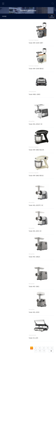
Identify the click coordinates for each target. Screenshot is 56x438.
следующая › (51, 350)
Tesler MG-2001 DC (35, 231)
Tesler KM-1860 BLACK (36, 150)
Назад (4, 16)
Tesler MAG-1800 (34, 94)
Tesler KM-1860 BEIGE (36, 175)
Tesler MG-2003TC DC (36, 205)
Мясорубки (31, 121)
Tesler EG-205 (33, 338)
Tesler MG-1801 (34, 286)
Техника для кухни (28, 10)
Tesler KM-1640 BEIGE (36, 68)
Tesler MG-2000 (34, 312)
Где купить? (52, 16)
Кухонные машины (33, 40)
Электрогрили (32, 91)
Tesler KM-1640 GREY (36, 43)
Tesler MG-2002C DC (35, 124)
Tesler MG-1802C (34, 257)
